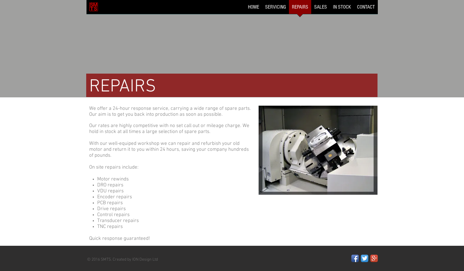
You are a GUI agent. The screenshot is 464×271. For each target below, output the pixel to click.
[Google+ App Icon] (374, 258)
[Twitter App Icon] (364, 258)
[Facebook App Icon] (355, 258)
